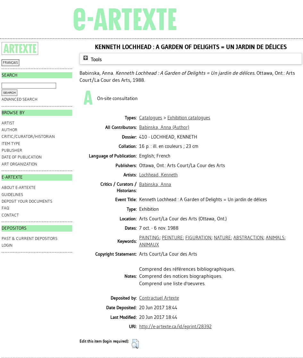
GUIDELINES (12, 194)
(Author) (164, 127)
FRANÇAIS (10, 63)
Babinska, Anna (155, 184)
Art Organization (19, 164)
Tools (92, 59)
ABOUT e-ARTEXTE (19, 187)
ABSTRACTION (248, 238)
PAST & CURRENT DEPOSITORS (29, 238)
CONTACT (10, 215)
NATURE (222, 238)
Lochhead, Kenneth (158, 175)
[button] (135, 343)
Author (9, 129)
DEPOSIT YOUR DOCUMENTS (27, 201)
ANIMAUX (149, 245)
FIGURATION (198, 238)
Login (7, 245)
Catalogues (150, 118)
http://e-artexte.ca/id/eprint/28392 (175, 326)
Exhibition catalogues (188, 118)
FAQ (5, 208)
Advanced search (20, 99)
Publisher (12, 150)
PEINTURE (172, 238)
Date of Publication (22, 157)
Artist (8, 123)
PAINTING (149, 238)
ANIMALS (275, 238)
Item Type (11, 143)
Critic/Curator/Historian (28, 136)
